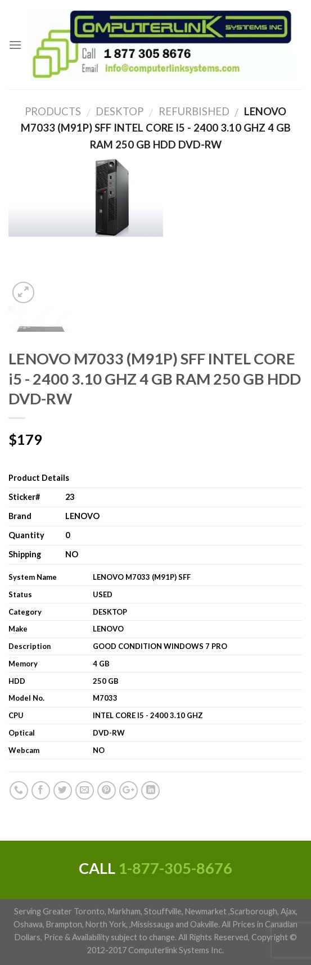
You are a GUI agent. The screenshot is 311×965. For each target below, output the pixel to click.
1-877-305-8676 (175, 868)
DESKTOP (115, 111)
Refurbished (189, 111)
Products (53, 111)
